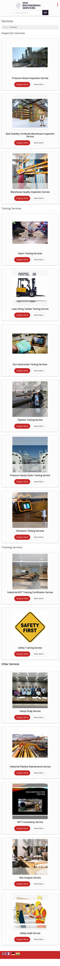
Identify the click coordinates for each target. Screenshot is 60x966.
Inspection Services (13, 33)
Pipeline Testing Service (30, 419)
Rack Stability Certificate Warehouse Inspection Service (30, 135)
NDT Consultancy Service (30, 822)
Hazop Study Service (30, 711)
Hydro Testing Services (30, 253)
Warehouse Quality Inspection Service (30, 192)
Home (5, 27)
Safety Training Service (30, 647)
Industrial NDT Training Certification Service (30, 592)
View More (39, 84)
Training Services (11, 547)
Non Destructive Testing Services (30, 364)
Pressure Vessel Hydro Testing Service (30, 475)
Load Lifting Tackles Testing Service (30, 308)
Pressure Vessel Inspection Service (30, 78)
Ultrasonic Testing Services (30, 530)
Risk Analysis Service (30, 877)
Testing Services (11, 208)
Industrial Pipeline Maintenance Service (30, 766)
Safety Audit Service (30, 933)
